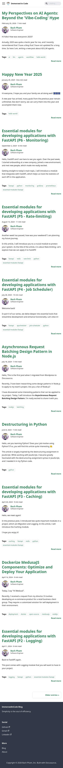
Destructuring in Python (24, 424)
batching (20, 407)
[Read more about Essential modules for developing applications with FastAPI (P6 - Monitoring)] (56, 193)
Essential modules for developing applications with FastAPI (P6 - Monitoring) (29, 135)
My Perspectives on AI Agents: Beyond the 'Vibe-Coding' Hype (30, 15)
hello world (41, 57)
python (19, 186)
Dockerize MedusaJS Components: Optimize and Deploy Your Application (27, 567)
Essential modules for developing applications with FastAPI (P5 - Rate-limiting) (29, 211)
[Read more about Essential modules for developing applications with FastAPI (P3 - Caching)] (56, 549)
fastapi (11, 186)
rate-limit (27, 259)
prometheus (51, 186)
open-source (34, 614)
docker (23, 614)
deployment (13, 614)
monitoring (29, 186)
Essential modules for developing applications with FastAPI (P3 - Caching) (29, 491)
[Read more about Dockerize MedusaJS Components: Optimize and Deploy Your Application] (56, 618)
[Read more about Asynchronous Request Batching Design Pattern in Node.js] (56, 411)
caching (12, 541)
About (4, 752)
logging (12, 677)
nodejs (11, 407)
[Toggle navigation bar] (3, 3)
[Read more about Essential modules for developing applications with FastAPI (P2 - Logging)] (56, 681)
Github (6, 727)
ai (9, 57)
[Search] (52, 3)
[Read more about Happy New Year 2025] (56, 117)
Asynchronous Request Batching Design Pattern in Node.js (27, 351)
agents (21, 57)
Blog (4, 748)
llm (14, 57)
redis (19, 259)
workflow (30, 57)
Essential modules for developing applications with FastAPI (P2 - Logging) (29, 636)
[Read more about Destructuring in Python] (56, 473)
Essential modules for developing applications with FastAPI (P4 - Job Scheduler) (29, 284)
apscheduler (21, 325)
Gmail (5, 731)
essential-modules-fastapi (13, 190)
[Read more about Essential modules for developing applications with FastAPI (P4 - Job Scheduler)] (56, 333)
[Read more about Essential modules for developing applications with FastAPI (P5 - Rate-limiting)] (56, 266)
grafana (40, 186)
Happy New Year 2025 (22, 74)
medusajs (46, 614)
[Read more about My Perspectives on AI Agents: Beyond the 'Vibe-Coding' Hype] (56, 61)
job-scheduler (34, 325)
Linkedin (6, 734)
